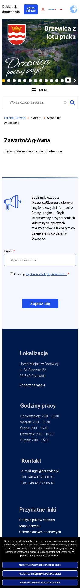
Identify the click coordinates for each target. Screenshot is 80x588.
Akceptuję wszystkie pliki (40, 566)
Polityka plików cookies (37, 520)
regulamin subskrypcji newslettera (46, 274)
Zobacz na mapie (32, 385)
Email (8, 251)
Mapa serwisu (29, 526)
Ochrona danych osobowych (40, 532)
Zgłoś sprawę (32, 9)
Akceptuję (40, 274)
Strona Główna (14, 118)
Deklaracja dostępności (11, 9)
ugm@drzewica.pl (45, 471)
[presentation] (40, 287)
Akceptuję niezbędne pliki (40, 574)
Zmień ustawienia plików (40, 583)
